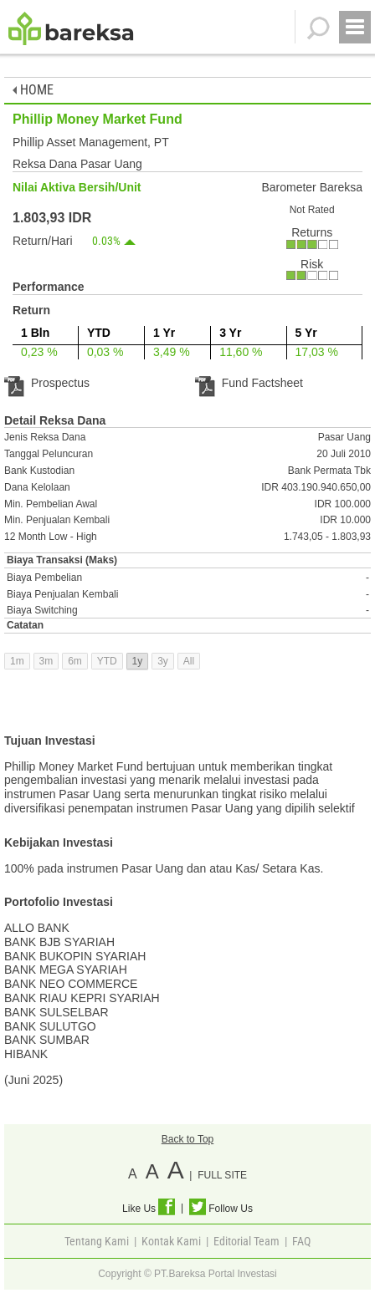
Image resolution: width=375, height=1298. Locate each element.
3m (46, 661)
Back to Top (187, 1139)
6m (75, 661)
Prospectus (47, 382)
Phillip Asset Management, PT (91, 142)
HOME (33, 90)
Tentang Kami (96, 1241)
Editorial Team (246, 1241)
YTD (107, 661)
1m (17, 661)
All (188, 661)
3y (162, 661)
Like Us (148, 1208)
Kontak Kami (171, 1241)
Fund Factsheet (249, 382)
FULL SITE (222, 1175)
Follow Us (221, 1208)
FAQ (301, 1241)
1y (137, 661)
